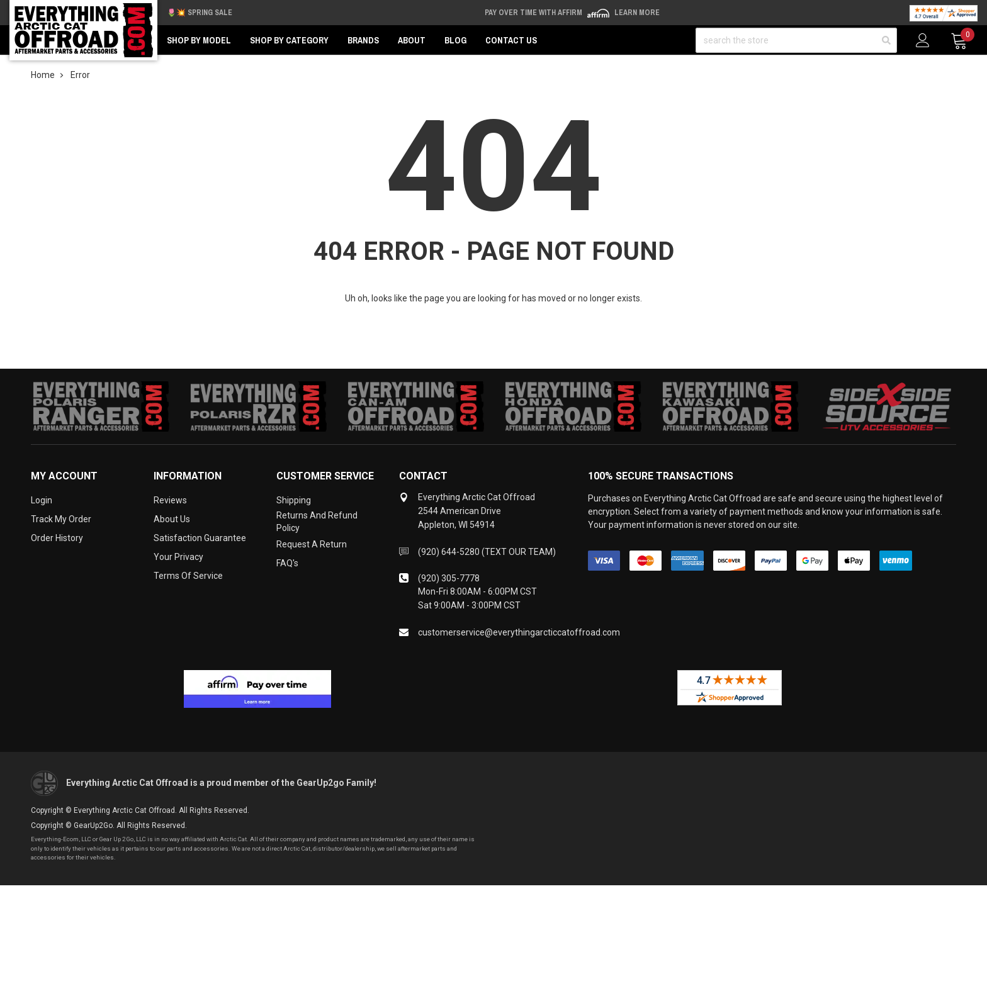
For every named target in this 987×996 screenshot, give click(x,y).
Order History (57, 538)
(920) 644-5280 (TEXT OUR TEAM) (487, 552)
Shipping (293, 500)
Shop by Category (289, 40)
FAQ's (287, 563)
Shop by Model (199, 40)
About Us (172, 519)
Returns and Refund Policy (317, 521)
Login (41, 500)
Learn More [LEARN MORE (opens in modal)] (637, 13)
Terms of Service (188, 576)
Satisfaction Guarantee (200, 538)
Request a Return (311, 544)
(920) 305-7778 (449, 578)
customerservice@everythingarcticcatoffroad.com (519, 632)
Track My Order (61, 519)
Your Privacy (178, 557)
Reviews (170, 500)
